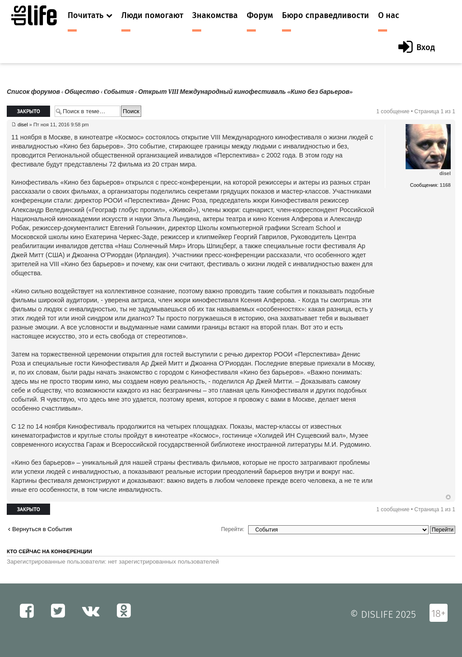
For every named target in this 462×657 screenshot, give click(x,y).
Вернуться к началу (448, 497)
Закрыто (28, 111)
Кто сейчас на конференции (49, 551)
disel (23, 124)
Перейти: (232, 529)
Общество (82, 92)
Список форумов (33, 92)
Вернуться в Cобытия (42, 529)
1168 (445, 185)
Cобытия (119, 92)
